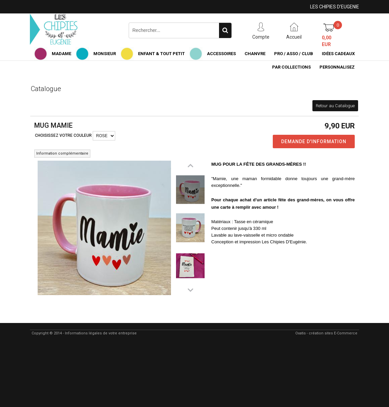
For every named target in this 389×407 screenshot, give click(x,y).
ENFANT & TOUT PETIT (161, 53)
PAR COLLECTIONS (291, 67)
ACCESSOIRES (221, 53)
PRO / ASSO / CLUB (293, 53)
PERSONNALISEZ (337, 67)
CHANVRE (255, 53)
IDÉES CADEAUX (338, 53)
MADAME (61, 53)
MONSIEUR (104, 53)
